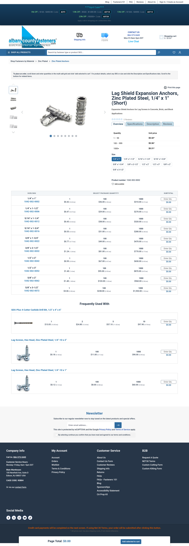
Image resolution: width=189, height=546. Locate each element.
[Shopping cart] (168, 37)
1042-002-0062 (31, 280)
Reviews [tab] (167, 124)
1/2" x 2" (145, 164)
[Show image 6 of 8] (69, 136)
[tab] (153, 124)
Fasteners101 (119, 2)
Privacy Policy (105, 429)
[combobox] (101, 52)
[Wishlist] (174, 52)
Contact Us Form (105, 461)
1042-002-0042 (31, 261)
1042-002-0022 (31, 241)
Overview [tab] (118, 124)
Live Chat (133, 41)
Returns (100, 472)
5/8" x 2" (167, 164)
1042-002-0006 (31, 211)
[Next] (105, 112)
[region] (57, 112)
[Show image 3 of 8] (58, 136)
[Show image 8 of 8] (76, 136)
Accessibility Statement (108, 490)
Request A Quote (150, 457)
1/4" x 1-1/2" (129, 159)
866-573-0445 (133, 35)
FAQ (131, 2)
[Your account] (180, 52)
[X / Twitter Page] (14, 518)
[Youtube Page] (25, 518)
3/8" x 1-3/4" (118, 164)
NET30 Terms (148, 461)
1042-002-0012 (31, 221)
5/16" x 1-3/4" (160, 159)
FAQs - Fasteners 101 (107, 479)
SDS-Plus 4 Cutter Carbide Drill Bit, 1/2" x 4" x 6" (36, 309)
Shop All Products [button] (19, 52)
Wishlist (55, 465)
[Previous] (22, 112)
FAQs (99, 476)
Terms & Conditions (61, 468)
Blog (107, 2)
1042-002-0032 (31, 251)
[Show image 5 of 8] (65, 136)
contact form (20, 487)
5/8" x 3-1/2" (118, 170)
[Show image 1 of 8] (51, 136)
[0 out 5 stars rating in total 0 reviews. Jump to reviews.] (122, 119)
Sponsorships (103, 487)
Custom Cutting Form (152, 465)
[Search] (158, 52)
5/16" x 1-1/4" (144, 159)
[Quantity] (168, 199)
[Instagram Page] (19, 518)
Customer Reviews (106, 465)
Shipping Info (103, 468)
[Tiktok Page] (30, 518)
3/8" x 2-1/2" (132, 164)
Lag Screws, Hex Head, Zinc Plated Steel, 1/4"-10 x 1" (39, 370)
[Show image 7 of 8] (72, 136)
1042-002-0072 (31, 290)
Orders (55, 461)
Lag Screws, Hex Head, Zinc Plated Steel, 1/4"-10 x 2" (39, 340)
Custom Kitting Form (152, 468)
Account (55, 457)
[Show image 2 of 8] (54, 136)
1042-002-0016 (31, 231)
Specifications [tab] (135, 124)
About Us (152, 2)
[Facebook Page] (8, 518)
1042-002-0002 (31, 201)
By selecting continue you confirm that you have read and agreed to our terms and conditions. (94, 435)
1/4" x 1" (116, 159)
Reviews (140, 2)
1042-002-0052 (31, 271)
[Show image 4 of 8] (62, 136)
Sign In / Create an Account (171, 2)
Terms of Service (122, 429)
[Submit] (118, 425)
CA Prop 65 (102, 494)
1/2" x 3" (156, 164)
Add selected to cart (131, 541)
